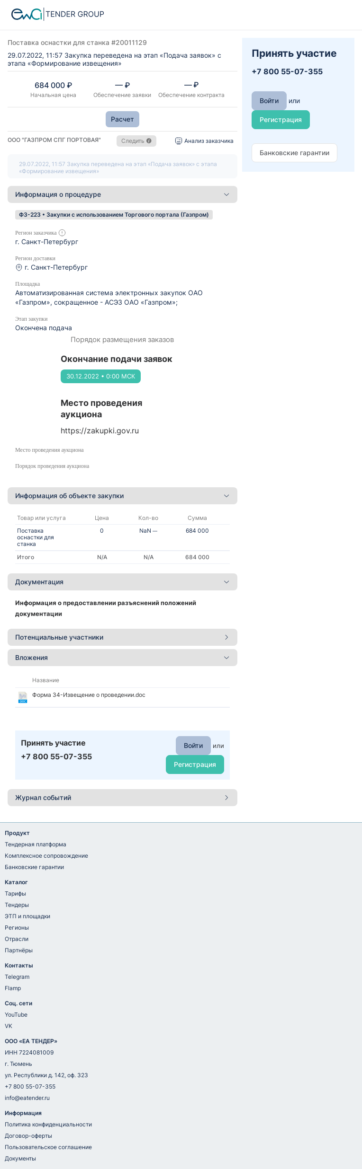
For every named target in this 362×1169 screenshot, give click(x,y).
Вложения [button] (122, 657)
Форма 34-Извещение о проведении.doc (88, 694)
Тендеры (17, 904)
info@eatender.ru (27, 1097)
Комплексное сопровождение (46, 855)
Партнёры (19, 950)
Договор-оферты (28, 1135)
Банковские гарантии (34, 866)
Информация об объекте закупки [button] (122, 496)
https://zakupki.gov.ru (100, 430)
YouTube (16, 1014)
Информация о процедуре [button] (122, 194)
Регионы (17, 927)
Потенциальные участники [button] (122, 637)
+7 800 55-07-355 (30, 1086)
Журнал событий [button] (122, 797)
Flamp (13, 988)
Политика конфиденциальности (48, 1124)
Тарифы (15, 893)
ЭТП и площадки (27, 916)
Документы (20, 1158)
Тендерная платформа (35, 844)
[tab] (122, 194)
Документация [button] (122, 582)
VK (8, 1025)
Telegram (17, 976)
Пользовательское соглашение (48, 1147)
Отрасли (16, 938)
